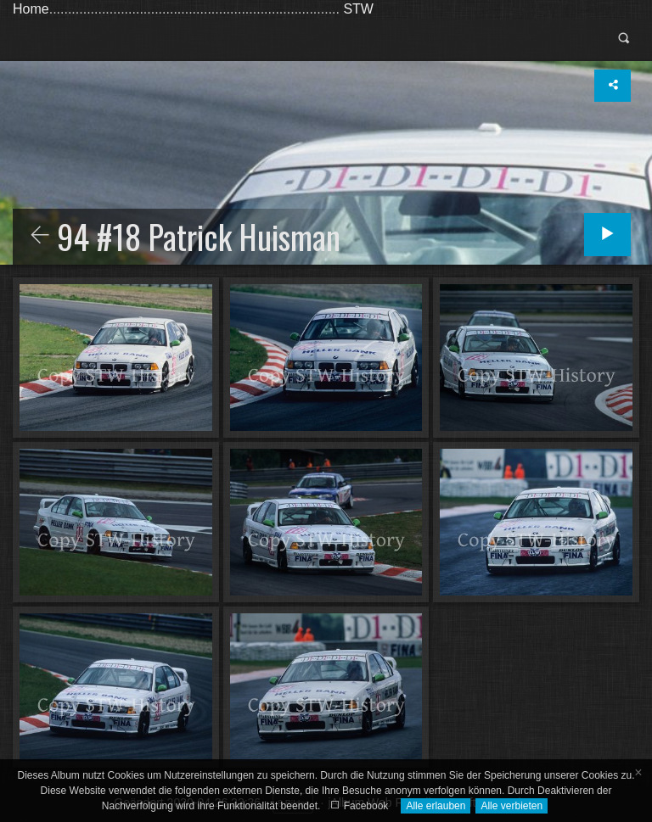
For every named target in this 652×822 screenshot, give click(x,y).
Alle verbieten (511, 806)
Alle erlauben (435, 806)
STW (358, 9)
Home (31, 9)
